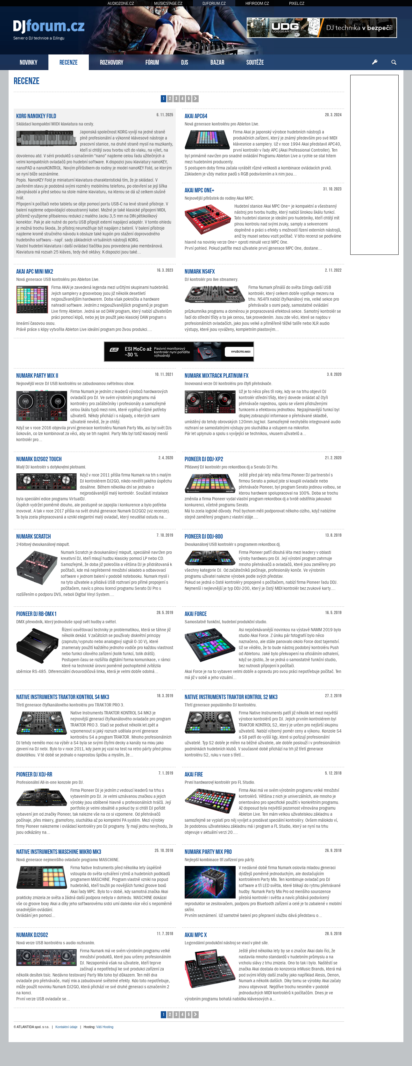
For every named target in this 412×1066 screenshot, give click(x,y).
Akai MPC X (196, 934)
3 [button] (176, 98)
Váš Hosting (104, 1027)
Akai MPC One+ (199, 189)
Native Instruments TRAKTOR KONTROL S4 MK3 (62, 696)
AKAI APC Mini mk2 (34, 271)
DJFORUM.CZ (214, 3)
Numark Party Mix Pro (208, 851)
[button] (195, 98)
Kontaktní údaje (66, 1027)
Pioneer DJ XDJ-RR (34, 773)
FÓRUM (152, 61)
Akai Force (196, 613)
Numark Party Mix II (37, 375)
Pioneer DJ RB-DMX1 (36, 613)
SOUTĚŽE (255, 61)
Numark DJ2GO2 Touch (39, 458)
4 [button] (182, 98)
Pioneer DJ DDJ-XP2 (204, 458)
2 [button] (170, 98)
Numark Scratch (33, 536)
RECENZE (69, 61)
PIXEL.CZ (296, 3)
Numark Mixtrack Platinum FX (217, 375)
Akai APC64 (196, 115)
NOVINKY (28, 61)
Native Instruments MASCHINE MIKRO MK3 (58, 851)
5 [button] (188, 98)
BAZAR (217, 61)
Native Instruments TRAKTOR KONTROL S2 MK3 (231, 696)
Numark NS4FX (200, 271)
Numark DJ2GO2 (32, 934)
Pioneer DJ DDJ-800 (204, 536)
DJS (184, 61)
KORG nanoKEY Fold (36, 115)
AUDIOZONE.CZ (121, 3)
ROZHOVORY (111, 61)
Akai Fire (194, 773)
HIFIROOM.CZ (257, 3)
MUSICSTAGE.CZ (168, 3)
